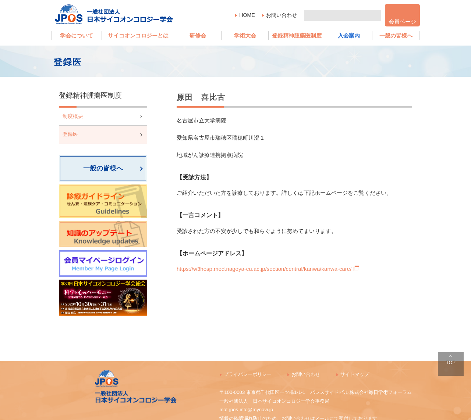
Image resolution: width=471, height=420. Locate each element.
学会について (76, 35)
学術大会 (245, 35)
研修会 (198, 35)
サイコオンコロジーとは (138, 35)
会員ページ (402, 21)
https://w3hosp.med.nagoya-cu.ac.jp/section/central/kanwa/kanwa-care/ (268, 269)
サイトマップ (354, 374)
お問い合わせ (281, 15)
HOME (247, 15)
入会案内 (349, 35)
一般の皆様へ (395, 35)
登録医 (70, 134)
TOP (451, 362)
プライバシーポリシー (248, 374)
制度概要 (73, 116)
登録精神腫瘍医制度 (297, 35)
